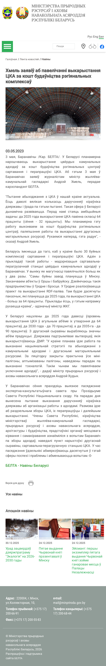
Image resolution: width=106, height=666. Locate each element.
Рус (90, 36)
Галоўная (11, 59)
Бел (101, 36)
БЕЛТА (18, 658)
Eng (95, 36)
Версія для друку (15, 483)
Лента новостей (29, 59)
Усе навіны (14, 494)
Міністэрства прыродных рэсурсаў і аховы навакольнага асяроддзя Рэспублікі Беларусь (59, 13)
